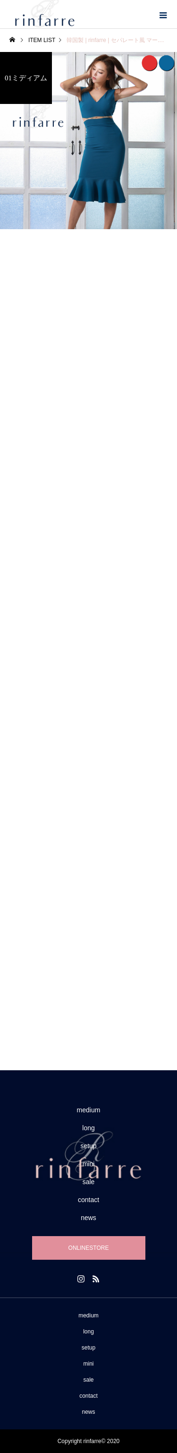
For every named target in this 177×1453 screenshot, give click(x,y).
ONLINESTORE (88, 1248)
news (88, 1217)
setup (88, 1146)
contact (88, 1200)
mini (89, 1164)
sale (89, 1182)
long (88, 1128)
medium (89, 1110)
